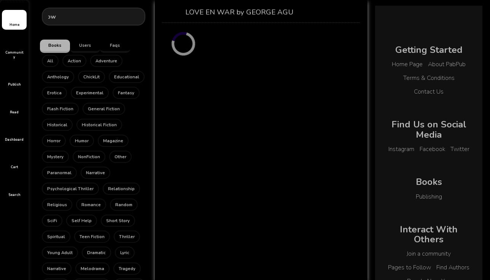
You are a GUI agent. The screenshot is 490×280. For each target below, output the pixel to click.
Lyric (124, 253)
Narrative (95, 173)
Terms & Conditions (429, 78)
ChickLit (91, 77)
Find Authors (452, 267)
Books (54, 45)
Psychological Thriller (70, 189)
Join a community (429, 254)
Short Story (118, 221)
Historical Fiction (99, 125)
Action (74, 61)
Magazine (113, 141)
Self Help (82, 221)
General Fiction (104, 109)
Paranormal (59, 173)
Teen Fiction (92, 237)
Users (85, 45)
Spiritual (56, 237)
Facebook (432, 149)
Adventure (106, 61)
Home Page (407, 64)
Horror (53, 141)
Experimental (89, 93)
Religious (57, 205)
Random (123, 205)
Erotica (54, 93)
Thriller (127, 237)
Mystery (55, 157)
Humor (82, 141)
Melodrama (92, 269)
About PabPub (447, 64)
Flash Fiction (60, 109)
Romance (91, 205)
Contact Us (429, 92)
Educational (126, 77)
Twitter (459, 149)
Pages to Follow (409, 267)
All (50, 61)
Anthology (58, 77)
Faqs (115, 45)
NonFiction (89, 157)
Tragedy (127, 269)
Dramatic (96, 253)
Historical (57, 125)
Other (120, 157)
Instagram (401, 149)
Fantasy (126, 93)
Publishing (429, 196)
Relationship (121, 189)
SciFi (52, 221)
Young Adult (60, 253)
